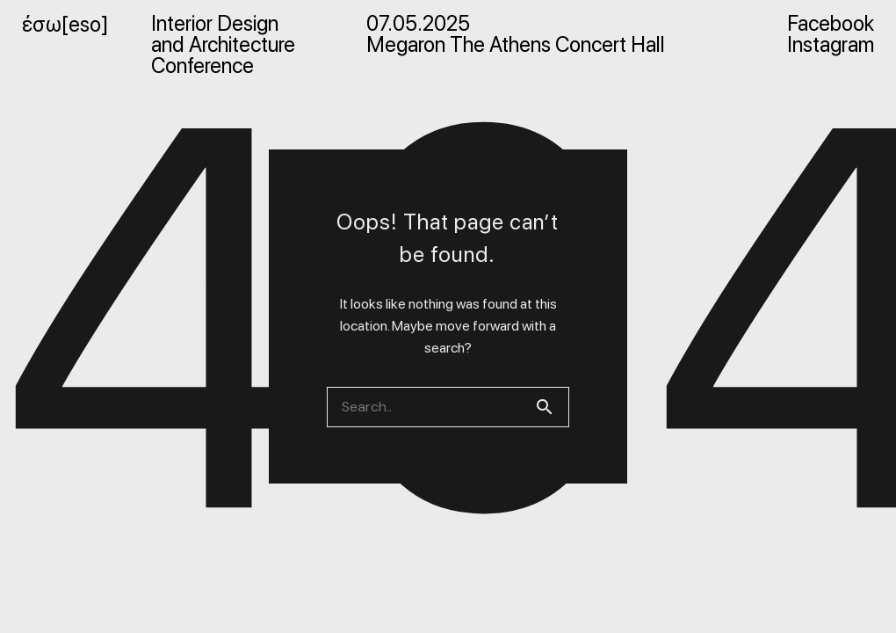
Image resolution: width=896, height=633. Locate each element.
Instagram (830, 44)
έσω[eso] (65, 24)
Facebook (830, 23)
